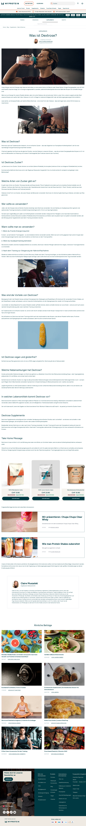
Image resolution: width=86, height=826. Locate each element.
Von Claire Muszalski (46, 41)
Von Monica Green (14, 723)
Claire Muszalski (55, 551)
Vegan (59, 8)
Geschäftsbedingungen (65, 795)
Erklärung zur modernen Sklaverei (65, 787)
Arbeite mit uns (63, 798)
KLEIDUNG (40, 4)
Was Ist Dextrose (21, 27)
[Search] (52, 3)
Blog (8, 27)
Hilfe (39, 786)
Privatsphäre (62, 791)
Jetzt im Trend (20, 8)
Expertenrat (66, 8)
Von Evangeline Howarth (17, 754)
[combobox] (62, 3)
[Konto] (78, 3)
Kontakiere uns (42, 782)
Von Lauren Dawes (57, 657)
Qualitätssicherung (64, 782)
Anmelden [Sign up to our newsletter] (8, 779)
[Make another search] (43, 24)
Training (22, 20)
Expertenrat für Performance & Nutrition (63, 808)
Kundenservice (42, 779)
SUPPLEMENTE (43, 31)
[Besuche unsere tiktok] (11, 812)
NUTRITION (28, 4)
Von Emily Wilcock (14, 659)
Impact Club (76, 789)
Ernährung (35, 20)
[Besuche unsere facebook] (7, 812)
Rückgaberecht (42, 789)
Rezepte (64, 20)
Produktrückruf (42, 799)
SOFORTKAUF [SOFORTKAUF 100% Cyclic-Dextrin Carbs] (46, 498)
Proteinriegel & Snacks (54, 791)
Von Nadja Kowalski (57, 754)
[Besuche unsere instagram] (4, 812)
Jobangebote (62, 802)
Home (4, 27)
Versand (40, 796)
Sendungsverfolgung (43, 793)
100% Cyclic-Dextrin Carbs (45, 490)
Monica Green (55, 527)
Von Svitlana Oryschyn (58, 723)
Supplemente (35, 8)
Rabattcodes (76, 785)
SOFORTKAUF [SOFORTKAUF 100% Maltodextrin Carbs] (16, 498)
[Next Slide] (83, 480)
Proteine (53, 777)
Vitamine (42, 8)
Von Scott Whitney (14, 690)
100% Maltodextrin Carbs (16, 490)
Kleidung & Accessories (54, 782)
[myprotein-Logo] (10, 3)
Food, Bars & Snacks (51, 8)
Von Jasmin (55, 692)
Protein (28, 8)
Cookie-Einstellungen (9, 802)
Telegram (75, 792)
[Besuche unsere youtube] (14, 812)
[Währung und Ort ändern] (17, 806)
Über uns (61, 779)
